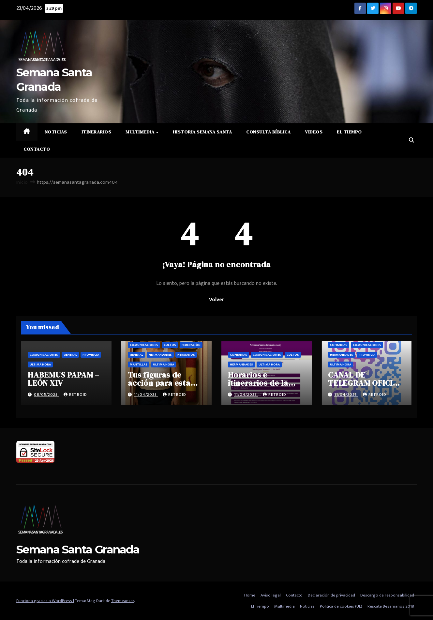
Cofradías (238, 354)
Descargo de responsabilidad (387, 595)
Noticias (56, 132)
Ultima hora (40, 364)
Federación (191, 345)
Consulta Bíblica (268, 132)
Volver (216, 299)
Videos (313, 132)
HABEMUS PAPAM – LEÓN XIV (63, 378)
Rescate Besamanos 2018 (390, 606)
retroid (75, 394)
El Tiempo (349, 132)
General (70, 354)
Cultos (170, 345)
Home (249, 595)
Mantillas (138, 364)
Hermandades (160, 354)
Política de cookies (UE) (341, 606)
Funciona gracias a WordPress (44, 600)
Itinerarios (97, 132)
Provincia (90, 354)
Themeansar (122, 600)
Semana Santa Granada (77, 549)
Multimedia (141, 132)
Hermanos (186, 354)
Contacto (36, 149)
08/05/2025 (46, 394)
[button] (411, 140)
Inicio (22, 182)
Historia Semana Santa (202, 132)
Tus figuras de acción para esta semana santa (159, 382)
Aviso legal (271, 595)
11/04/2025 (146, 394)
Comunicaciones (44, 354)
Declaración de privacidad (331, 595)
